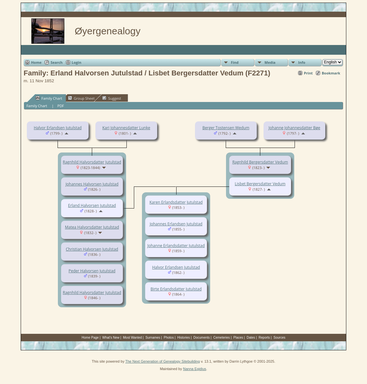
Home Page (90, 337)
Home (36, 62)
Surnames (153, 337)
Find (235, 62)
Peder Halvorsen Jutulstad (92, 271)
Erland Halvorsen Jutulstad (92, 205)
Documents (201, 337)
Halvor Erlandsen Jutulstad (57, 127)
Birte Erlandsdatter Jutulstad (175, 289)
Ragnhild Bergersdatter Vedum (260, 162)
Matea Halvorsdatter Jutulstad (92, 227)
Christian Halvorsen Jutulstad (92, 249)
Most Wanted (132, 337)
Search (56, 62)
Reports (264, 337)
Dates (251, 337)
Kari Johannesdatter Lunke (126, 127)
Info (301, 62)
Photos (169, 337)
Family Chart (49, 98)
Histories (183, 337)
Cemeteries (221, 337)
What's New (110, 337)
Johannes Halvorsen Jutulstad (92, 184)
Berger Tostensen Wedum (225, 127)
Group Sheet (81, 98)
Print (308, 73)
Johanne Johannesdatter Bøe (294, 127)
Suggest (111, 98)
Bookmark (331, 73)
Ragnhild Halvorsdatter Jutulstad (92, 162)
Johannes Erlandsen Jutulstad (176, 224)
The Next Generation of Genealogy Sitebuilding (162, 361)
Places (238, 337)
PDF (61, 105)
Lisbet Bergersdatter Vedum (260, 183)
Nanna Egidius (194, 369)
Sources (280, 337)
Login (76, 62)
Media (269, 62)
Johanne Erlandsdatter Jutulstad (176, 245)
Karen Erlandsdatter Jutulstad (175, 202)
